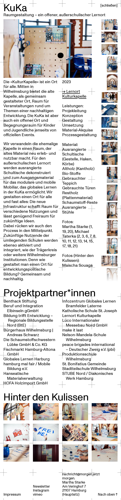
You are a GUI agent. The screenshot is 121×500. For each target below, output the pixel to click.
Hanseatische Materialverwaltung (22, 376)
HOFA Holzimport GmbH (25, 383)
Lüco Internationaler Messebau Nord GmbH (84, 323)
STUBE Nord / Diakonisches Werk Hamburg (87, 376)
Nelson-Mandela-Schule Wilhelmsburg (84, 337)
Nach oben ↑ (108, 494)
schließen (109, 5)
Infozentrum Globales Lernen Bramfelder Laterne (89, 303)
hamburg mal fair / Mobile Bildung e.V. (26, 366)
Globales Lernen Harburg (26, 359)
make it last (72, 330)
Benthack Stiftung (20, 301)
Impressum (12, 494)
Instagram (41, 490)
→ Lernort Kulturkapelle (74, 94)
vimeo (37, 494)
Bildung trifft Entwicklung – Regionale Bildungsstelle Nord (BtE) (28, 320)
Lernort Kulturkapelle (81, 316)
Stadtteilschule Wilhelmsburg (89, 369)
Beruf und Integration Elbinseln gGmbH (23, 308)
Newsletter (41, 486)
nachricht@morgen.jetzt (81, 474)
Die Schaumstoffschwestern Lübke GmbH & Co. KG (29, 342)
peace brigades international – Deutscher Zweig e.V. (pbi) (88, 347)
